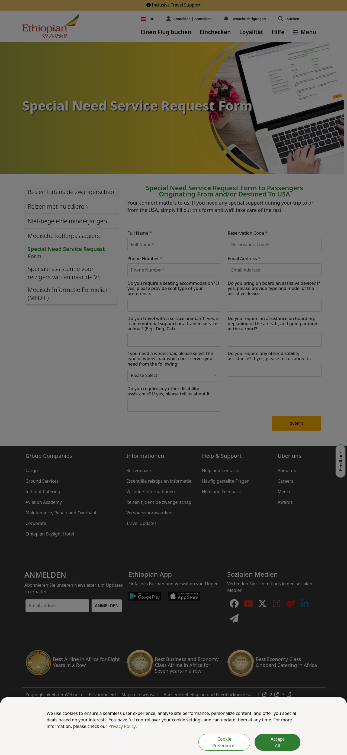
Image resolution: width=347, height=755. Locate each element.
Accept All (277, 742)
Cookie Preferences (224, 742)
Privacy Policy (122, 726)
